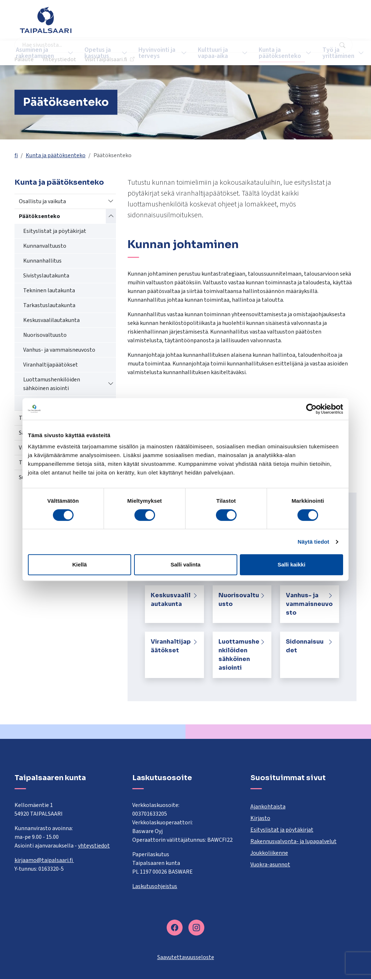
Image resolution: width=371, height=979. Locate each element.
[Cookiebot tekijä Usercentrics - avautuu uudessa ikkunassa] (311, 408)
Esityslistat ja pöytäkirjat (54, 231)
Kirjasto (260, 818)
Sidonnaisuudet (305, 646)
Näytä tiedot (313, 542)
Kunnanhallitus (42, 261)
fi (16, 155)
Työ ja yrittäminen (327, 52)
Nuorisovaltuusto (45, 335)
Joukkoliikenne (269, 853)
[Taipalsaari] (45, 20)
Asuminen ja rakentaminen (38, 52)
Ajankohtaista (267, 807)
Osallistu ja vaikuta (42, 201)
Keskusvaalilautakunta (51, 320)
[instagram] (196, 928)
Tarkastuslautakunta (49, 305)
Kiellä (79, 564)
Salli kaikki (291, 564)
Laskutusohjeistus (154, 886)
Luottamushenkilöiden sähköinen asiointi (51, 384)
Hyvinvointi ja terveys (150, 52)
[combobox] (151, 23)
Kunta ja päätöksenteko (270, 52)
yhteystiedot (94, 846)
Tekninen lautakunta (49, 290)
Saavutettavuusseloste (185, 957)
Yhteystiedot (270, 24)
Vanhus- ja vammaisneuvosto (59, 350)
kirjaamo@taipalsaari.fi (44, 860)
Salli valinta (186, 564)
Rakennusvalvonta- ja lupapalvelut (293, 841)
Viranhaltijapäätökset (50, 365)
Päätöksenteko (39, 216)
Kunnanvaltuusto (44, 246)
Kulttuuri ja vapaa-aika (206, 52)
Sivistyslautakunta (46, 276)
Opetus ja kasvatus (97, 52)
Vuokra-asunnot (270, 865)
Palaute (234, 24)
